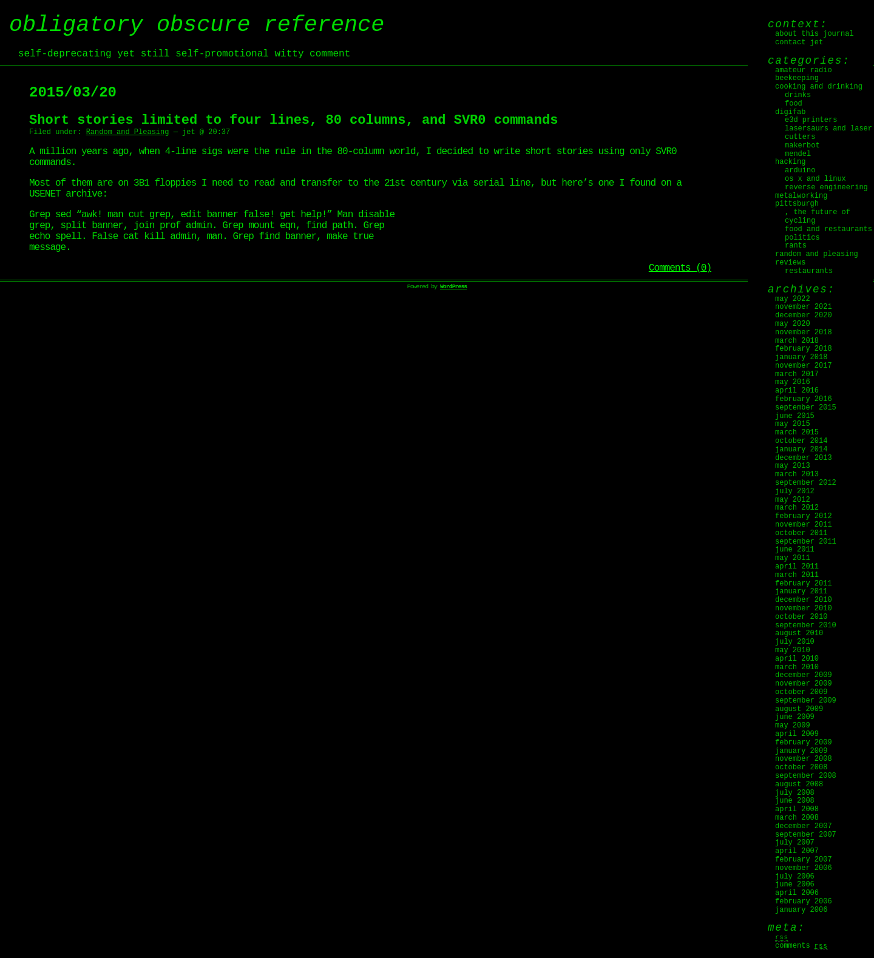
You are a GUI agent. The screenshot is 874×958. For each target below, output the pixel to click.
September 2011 (805, 542)
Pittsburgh (797, 204)
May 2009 (792, 725)
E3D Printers (811, 120)
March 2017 (797, 374)
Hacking (790, 162)
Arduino (800, 170)
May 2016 (792, 382)
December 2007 (803, 826)
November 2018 (803, 332)
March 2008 (797, 818)
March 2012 (797, 508)
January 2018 (801, 357)
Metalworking (801, 196)
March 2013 (797, 474)
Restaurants (809, 271)
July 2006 (795, 876)
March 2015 (797, 432)
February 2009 (803, 742)
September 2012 (805, 483)
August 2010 (799, 633)
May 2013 (792, 466)
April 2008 (797, 809)
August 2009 (799, 709)
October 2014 (801, 441)
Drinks (798, 95)
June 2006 (795, 884)
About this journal (814, 34)
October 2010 (801, 617)
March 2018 (797, 341)
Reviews (790, 262)
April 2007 (797, 851)
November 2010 (803, 608)
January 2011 (801, 591)
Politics (802, 238)
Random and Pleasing (127, 132)
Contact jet (799, 42)
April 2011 (797, 566)
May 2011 (792, 558)
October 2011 (801, 533)
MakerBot (802, 145)
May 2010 (792, 650)
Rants (796, 245)
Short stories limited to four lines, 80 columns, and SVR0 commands (293, 120)
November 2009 (803, 684)
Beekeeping (797, 78)
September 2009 (805, 701)
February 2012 (803, 516)
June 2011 (795, 549)
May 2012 (792, 500)
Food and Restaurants (828, 229)
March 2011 (797, 575)
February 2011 (803, 583)
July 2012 (795, 491)
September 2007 (805, 835)
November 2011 (803, 525)
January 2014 (801, 449)
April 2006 (797, 893)
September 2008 (805, 776)
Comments (801, 946)
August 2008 (799, 784)
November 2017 (803, 366)
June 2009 (795, 717)
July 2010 (795, 642)
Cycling (800, 221)
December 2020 (803, 315)
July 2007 (795, 842)
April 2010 (797, 659)
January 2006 (801, 910)
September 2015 (805, 407)
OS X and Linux (815, 179)
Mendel (798, 154)
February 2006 (803, 901)
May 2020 (792, 324)
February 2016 (803, 399)
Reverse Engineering (826, 187)
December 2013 (803, 458)
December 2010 (803, 600)
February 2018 (803, 349)
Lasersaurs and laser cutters (828, 132)
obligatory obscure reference (196, 25)
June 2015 (795, 416)
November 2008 (803, 759)
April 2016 (797, 390)
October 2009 (801, 692)
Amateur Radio (803, 70)
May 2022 (792, 299)
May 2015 (792, 424)
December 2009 (803, 675)
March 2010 (797, 667)
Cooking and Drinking (818, 87)
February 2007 (803, 859)
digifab (790, 112)
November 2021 (803, 307)
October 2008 (801, 767)
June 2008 (795, 801)
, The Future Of (817, 212)
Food (793, 104)
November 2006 (803, 868)
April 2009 (797, 734)
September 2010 (805, 625)
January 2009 (801, 751)
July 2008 (795, 793)
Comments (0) (680, 268)
